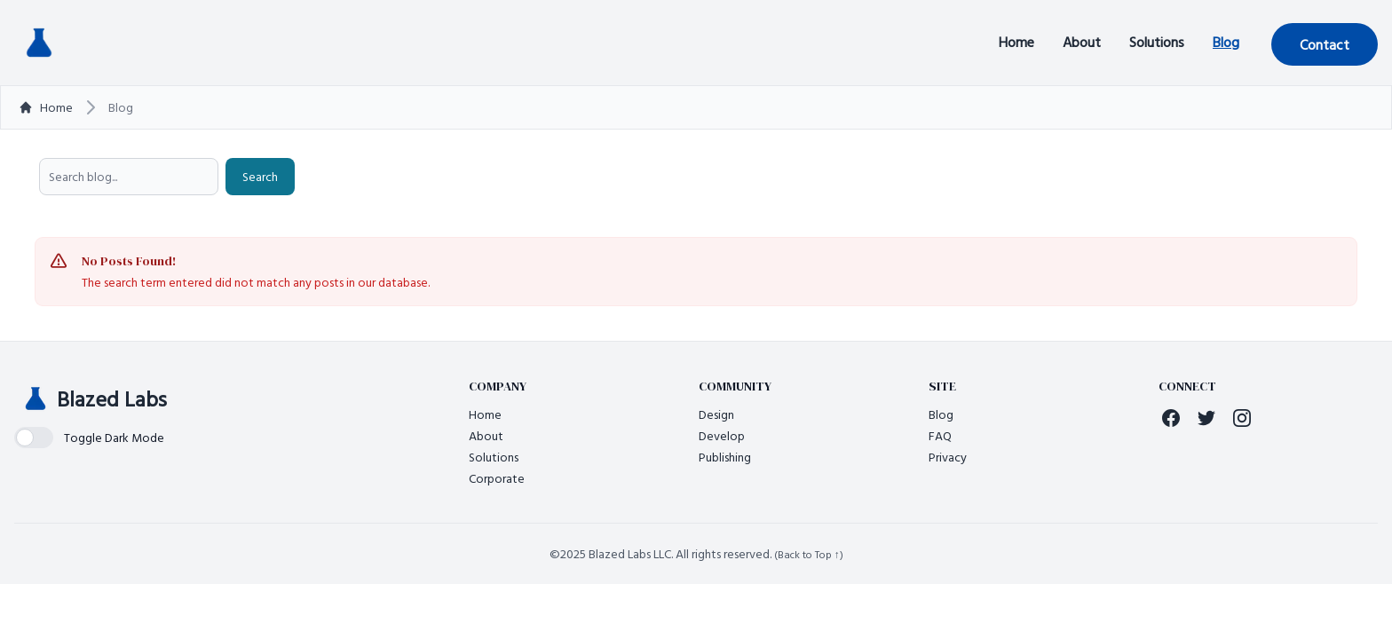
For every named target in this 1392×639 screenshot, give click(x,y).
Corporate (497, 478)
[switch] (89, 437)
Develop (722, 435)
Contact (1324, 44)
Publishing (725, 456)
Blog (1226, 41)
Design (716, 414)
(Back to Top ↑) (808, 554)
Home (1016, 41)
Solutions (1156, 41)
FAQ (940, 435)
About (1082, 41)
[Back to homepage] (39, 42)
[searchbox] (128, 176)
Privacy (948, 456)
